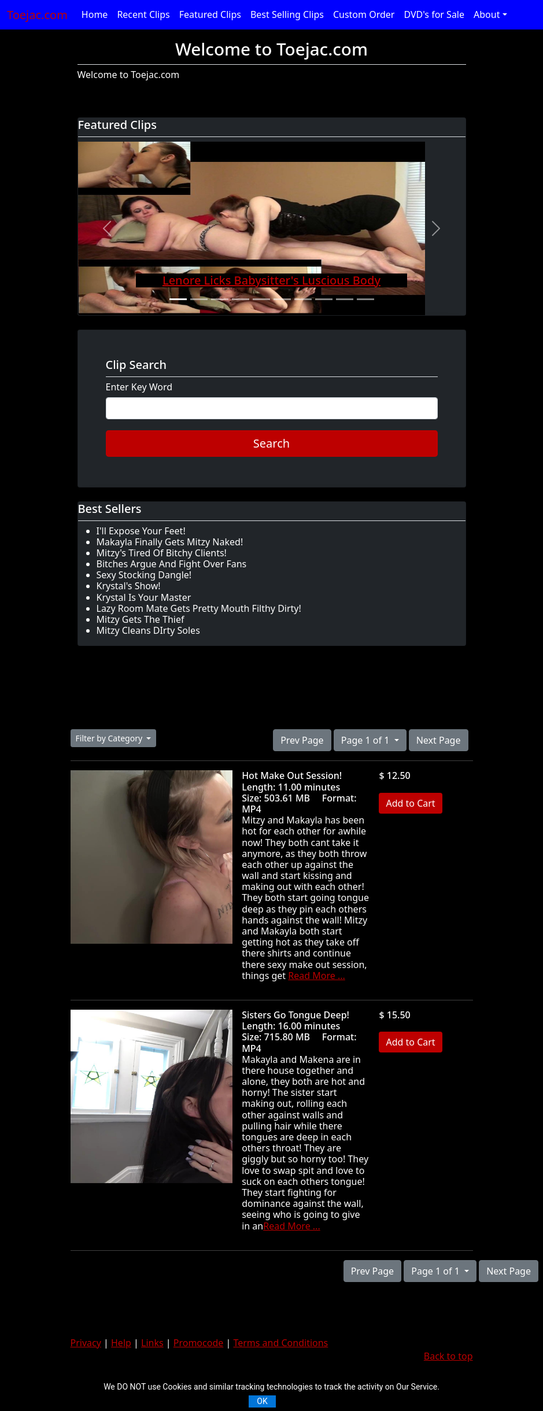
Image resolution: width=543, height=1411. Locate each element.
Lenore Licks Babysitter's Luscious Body (271, 280)
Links (152, 1342)
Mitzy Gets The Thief (140, 619)
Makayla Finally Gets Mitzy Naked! (170, 541)
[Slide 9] (344, 299)
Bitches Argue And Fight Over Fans (172, 563)
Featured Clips (210, 14)
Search (271, 443)
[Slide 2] (199, 299)
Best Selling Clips (287, 14)
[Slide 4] (240, 299)
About (487, 14)
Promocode (198, 1342)
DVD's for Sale (434, 14)
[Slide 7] (303, 299)
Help (121, 1342)
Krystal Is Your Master (144, 597)
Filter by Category (110, 738)
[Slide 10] (365, 299)
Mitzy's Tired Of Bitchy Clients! (162, 552)
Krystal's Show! (129, 585)
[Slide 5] (261, 299)
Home (95, 14)
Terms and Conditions (280, 1342)
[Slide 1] (178, 299)
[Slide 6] (282, 299)
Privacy (86, 1342)
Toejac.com (37, 15)
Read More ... (316, 975)
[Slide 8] (324, 299)
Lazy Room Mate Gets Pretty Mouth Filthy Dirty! (199, 608)
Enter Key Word (139, 387)
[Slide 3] (219, 299)
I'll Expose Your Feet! (141, 530)
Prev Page (301, 740)
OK (262, 1401)
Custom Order (364, 14)
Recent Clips (143, 14)
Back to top (448, 1356)
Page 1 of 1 (366, 740)
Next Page (438, 740)
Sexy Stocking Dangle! (144, 574)
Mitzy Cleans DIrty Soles (148, 630)
